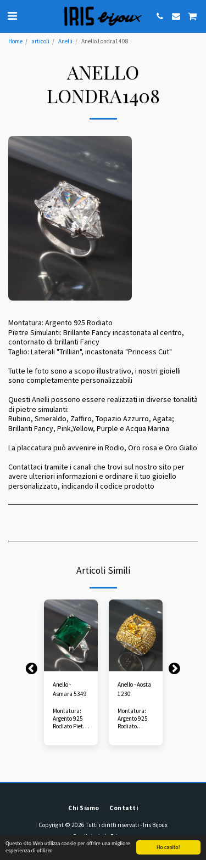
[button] (12, 15)
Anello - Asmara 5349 (70, 689)
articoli (40, 41)
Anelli (65, 41)
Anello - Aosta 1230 (134, 689)
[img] (71, 635)
